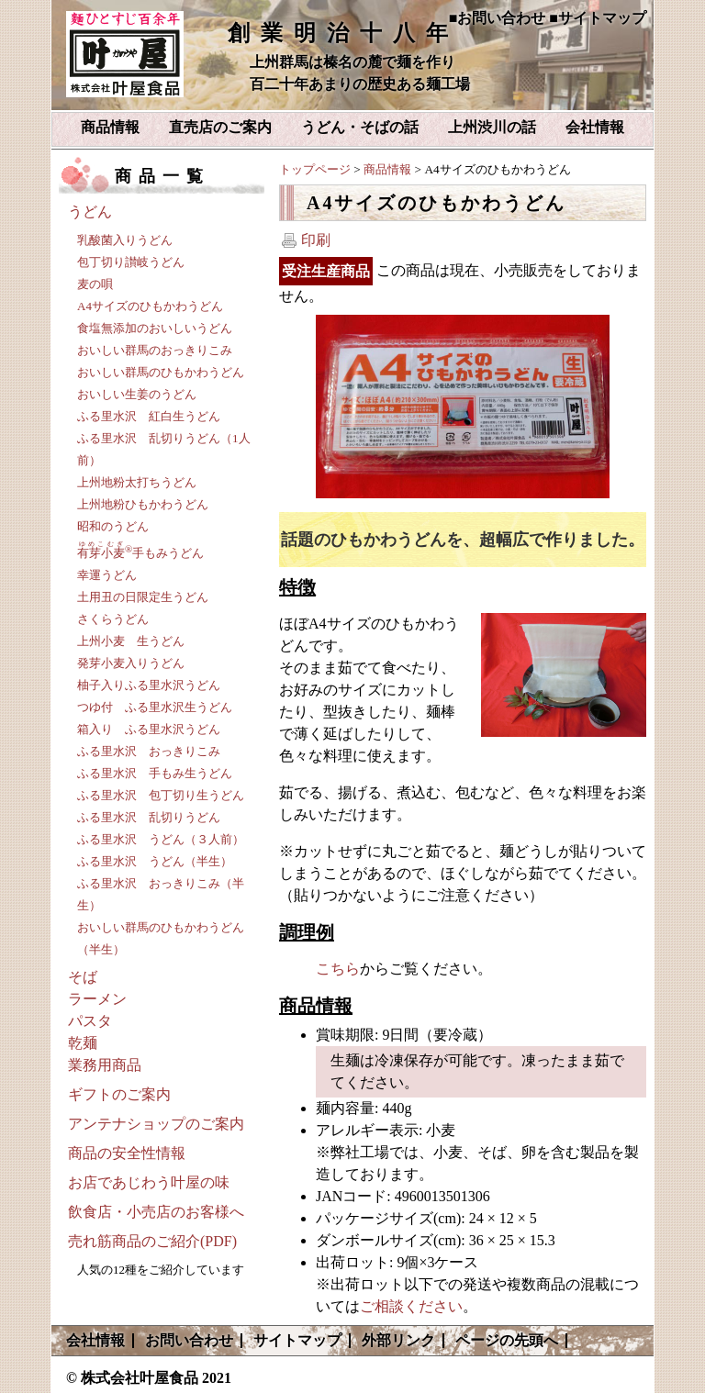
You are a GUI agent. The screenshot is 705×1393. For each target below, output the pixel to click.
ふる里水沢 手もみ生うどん (154, 773)
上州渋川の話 (492, 127)
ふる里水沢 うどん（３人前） (160, 839)
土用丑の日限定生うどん (142, 597)
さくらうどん (113, 619)
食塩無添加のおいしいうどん (154, 328)
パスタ (90, 1021)
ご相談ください (411, 1306)
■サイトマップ (597, 18)
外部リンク (398, 1340)
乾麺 (82, 1043)
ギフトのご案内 (119, 1094)
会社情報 (594, 127)
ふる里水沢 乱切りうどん (148, 817)
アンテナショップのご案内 (156, 1123)
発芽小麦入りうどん (131, 663)
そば (82, 977)
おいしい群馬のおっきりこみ (154, 350)
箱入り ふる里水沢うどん (148, 729)
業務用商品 (104, 1065)
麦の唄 (95, 284)
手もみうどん (140, 553)
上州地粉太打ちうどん (136, 482)
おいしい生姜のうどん (136, 394)
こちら (338, 968)
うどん (90, 211)
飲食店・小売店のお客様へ (156, 1212)
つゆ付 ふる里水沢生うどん (154, 707)
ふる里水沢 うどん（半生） (154, 861)
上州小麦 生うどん (131, 641)
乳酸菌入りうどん (125, 240)
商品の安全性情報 (126, 1153)
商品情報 (110, 127)
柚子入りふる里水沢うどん (148, 685)
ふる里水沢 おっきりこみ (148, 751)
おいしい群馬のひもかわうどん (160, 372)
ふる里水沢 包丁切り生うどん (160, 795)
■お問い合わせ (497, 18)
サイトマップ (297, 1340)
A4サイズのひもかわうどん (150, 306)
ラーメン (97, 999)
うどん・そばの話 (360, 127)
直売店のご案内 (220, 127)
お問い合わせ (189, 1340)
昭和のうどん (113, 526)
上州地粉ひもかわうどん (142, 504)
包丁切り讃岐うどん (131, 262)
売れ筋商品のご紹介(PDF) (152, 1241)
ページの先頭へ (506, 1340)
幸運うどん (107, 575)
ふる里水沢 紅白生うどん (148, 416)
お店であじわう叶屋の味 (148, 1182)
